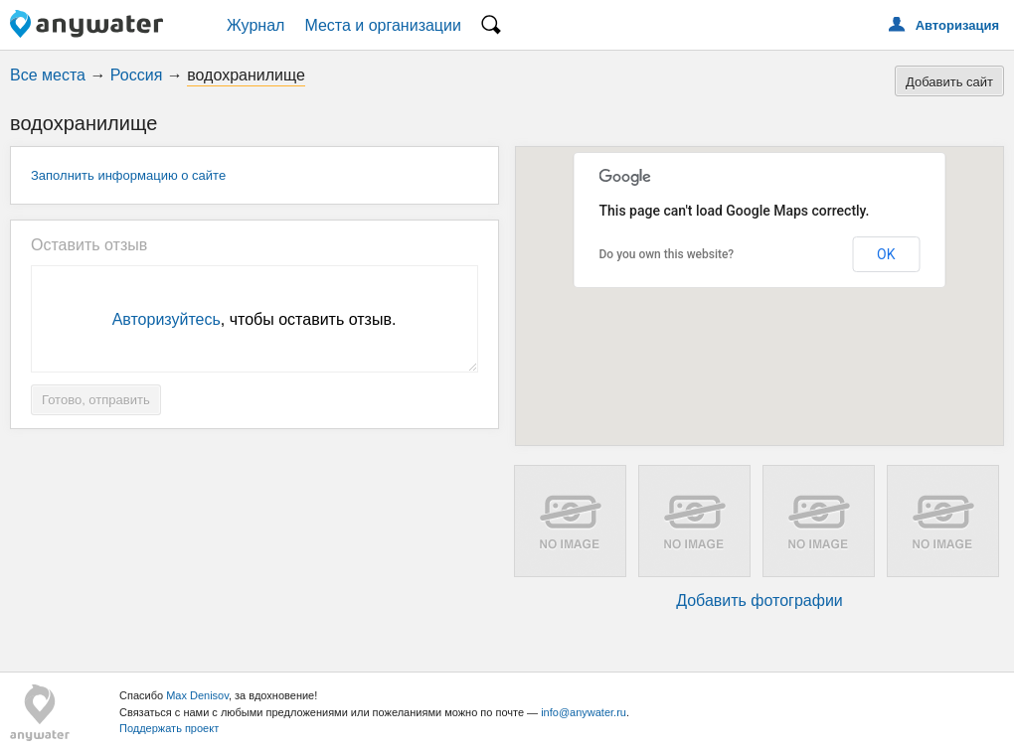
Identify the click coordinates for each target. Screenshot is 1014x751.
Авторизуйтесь (166, 319)
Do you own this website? (667, 254)
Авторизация (957, 25)
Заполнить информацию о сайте (128, 175)
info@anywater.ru (583, 712)
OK (886, 254)
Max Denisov (197, 695)
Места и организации (382, 25)
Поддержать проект (169, 728)
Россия (136, 75)
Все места (47, 75)
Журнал (255, 25)
